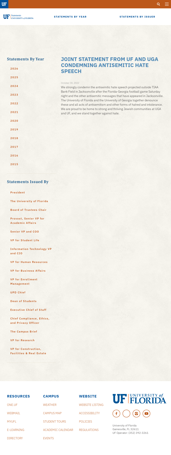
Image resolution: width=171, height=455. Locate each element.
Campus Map (52, 413)
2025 (14, 77)
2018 (14, 138)
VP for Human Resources (29, 262)
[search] (158, 4)
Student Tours (54, 421)
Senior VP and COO (24, 231)
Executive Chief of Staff (28, 309)
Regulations (89, 430)
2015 (14, 164)
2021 (14, 112)
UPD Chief (18, 292)
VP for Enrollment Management (24, 281)
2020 (14, 120)
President (17, 192)
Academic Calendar (58, 430)
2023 (14, 94)
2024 (14, 86)
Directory (15, 438)
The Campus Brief (23, 331)
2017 (14, 146)
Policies (85, 421)
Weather (49, 405)
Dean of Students (23, 301)
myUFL (11, 421)
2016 (14, 155)
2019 (14, 129)
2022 (14, 103)
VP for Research (22, 340)
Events (48, 438)
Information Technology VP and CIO (31, 251)
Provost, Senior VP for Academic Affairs (27, 220)
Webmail (13, 413)
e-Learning (15, 430)
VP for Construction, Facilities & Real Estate (28, 351)
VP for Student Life (24, 240)
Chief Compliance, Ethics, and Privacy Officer (30, 320)
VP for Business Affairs (28, 270)
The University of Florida (29, 201)
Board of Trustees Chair (28, 209)
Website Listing (91, 405)
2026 (14, 68)
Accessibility (89, 413)
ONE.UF (12, 405)
